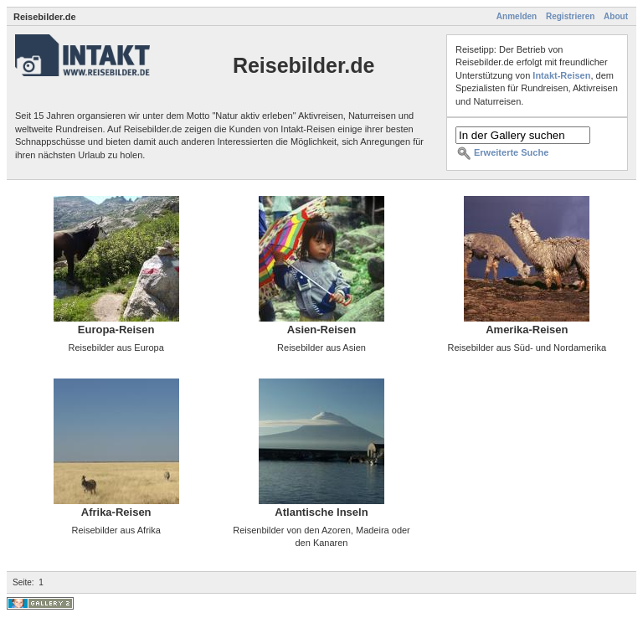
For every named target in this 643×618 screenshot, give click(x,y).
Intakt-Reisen (561, 75)
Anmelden (516, 16)
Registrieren (570, 16)
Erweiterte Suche (511, 152)
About (616, 16)
